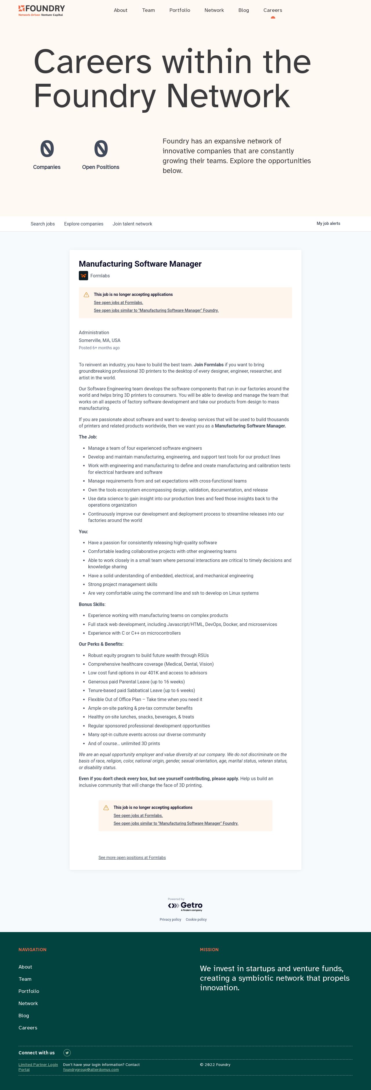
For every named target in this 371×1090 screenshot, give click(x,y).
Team (25, 979)
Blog (24, 1016)
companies (83, 224)
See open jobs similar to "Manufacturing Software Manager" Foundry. (156, 310)
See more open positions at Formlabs (132, 857)
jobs (43, 224)
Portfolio (29, 991)
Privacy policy (170, 920)
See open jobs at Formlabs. (118, 302)
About (25, 967)
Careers (28, 1028)
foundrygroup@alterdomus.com (91, 1070)
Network (28, 1004)
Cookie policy (196, 920)
